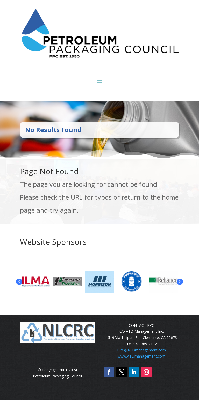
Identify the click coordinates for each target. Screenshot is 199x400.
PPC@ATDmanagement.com (141, 349)
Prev (19, 282)
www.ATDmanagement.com (141, 356)
